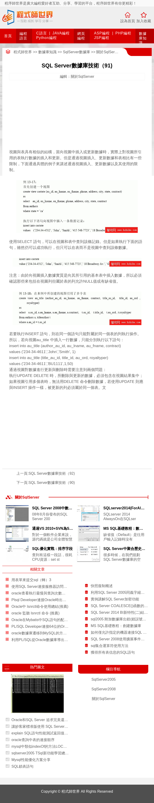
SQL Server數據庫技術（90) (51, 483)
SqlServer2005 (103, 679)
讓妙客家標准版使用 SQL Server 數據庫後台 (40, 726)
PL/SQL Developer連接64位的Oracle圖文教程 (48, 626)
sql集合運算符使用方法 (109, 646)
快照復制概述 (102, 586)
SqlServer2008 (103, 689)
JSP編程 (101, 38)
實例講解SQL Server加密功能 (115, 599)
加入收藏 (143, 21)
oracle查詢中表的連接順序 (33, 740)
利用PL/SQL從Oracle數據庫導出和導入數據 (47, 640)
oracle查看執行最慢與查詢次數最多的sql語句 (48, 593)
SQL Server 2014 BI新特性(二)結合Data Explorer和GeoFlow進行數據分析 (119, 612)
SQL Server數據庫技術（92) (51, 473)
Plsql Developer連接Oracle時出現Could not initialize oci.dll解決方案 (66, 600)
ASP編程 (102, 33)
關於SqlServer (108, 52)
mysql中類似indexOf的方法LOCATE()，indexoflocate (40, 746)
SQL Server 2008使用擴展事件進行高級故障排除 (119, 639)
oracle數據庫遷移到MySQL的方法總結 (42, 633)
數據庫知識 (143, 38)
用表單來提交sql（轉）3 (31, 580)
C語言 (41, 33)
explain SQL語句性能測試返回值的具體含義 (40, 733)
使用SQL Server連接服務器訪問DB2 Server (46, 586)
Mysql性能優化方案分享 (30, 760)
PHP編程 (124, 33)
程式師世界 (23, 52)
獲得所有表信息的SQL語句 (113, 652)
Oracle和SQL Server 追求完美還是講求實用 (40, 720)
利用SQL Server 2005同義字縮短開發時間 (119, 592)
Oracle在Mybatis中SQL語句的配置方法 (43, 620)
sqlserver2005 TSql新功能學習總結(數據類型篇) (40, 753)
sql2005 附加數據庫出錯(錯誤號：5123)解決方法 (119, 619)
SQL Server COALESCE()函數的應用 (119, 606)
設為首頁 (127, 21)
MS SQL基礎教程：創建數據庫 (116, 626)
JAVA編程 (61, 33)
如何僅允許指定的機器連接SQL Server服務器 (119, 632)
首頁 (8, 36)
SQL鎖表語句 (22, 766)
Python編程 (46, 38)
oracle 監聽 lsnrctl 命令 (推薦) (35, 613)
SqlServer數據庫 (76, 52)
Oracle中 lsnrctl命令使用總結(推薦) (39, 606)
